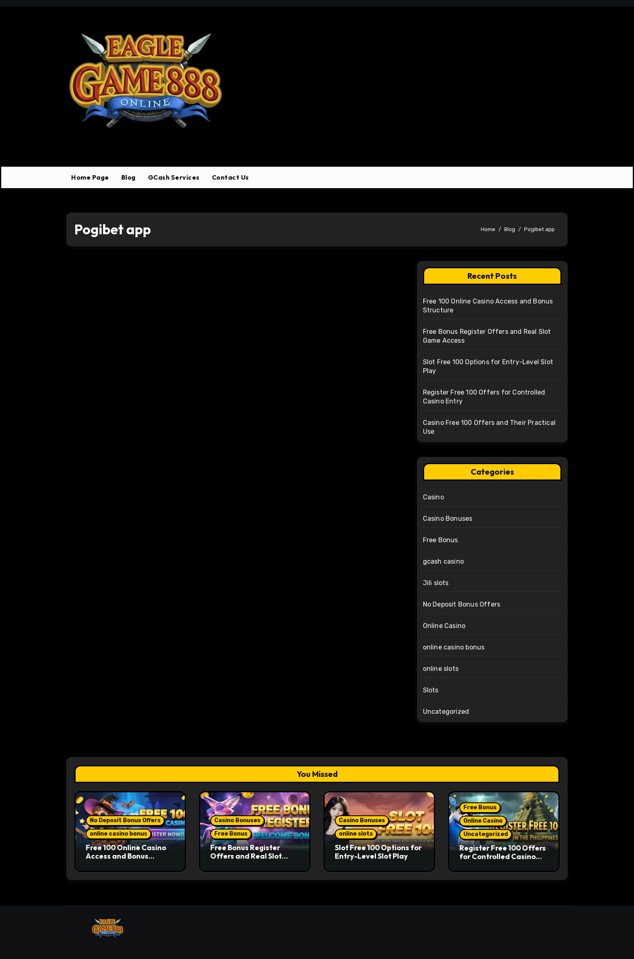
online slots (441, 669)
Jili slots (436, 583)
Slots (431, 690)
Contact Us (230, 177)
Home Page (90, 177)
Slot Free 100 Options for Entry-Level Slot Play (378, 852)
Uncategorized (446, 711)
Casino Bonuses (448, 518)
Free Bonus (440, 540)
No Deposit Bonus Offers (462, 604)
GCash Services (174, 177)
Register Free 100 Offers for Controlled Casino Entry (502, 856)
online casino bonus (454, 647)
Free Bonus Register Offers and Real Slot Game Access (246, 856)
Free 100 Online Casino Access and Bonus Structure (126, 856)
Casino (433, 497)
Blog (128, 177)
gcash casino (443, 561)
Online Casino (444, 626)
